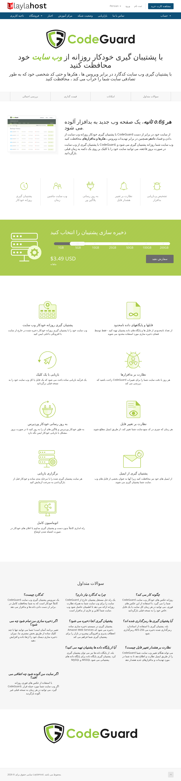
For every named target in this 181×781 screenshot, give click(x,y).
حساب (165, 15)
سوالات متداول (151, 96)
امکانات (111, 96)
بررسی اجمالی (30, 96)
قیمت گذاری (70, 96)
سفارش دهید (159, 259)
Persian (115, 6)
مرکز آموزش (65, 15)
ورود (127, 6)
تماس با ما (118, 15)
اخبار (50, 15)
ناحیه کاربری (17, 15)
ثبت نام (138, 6)
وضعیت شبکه (85, 15)
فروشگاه (35, 15)
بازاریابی (102, 15)
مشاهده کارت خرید (161, 6)
